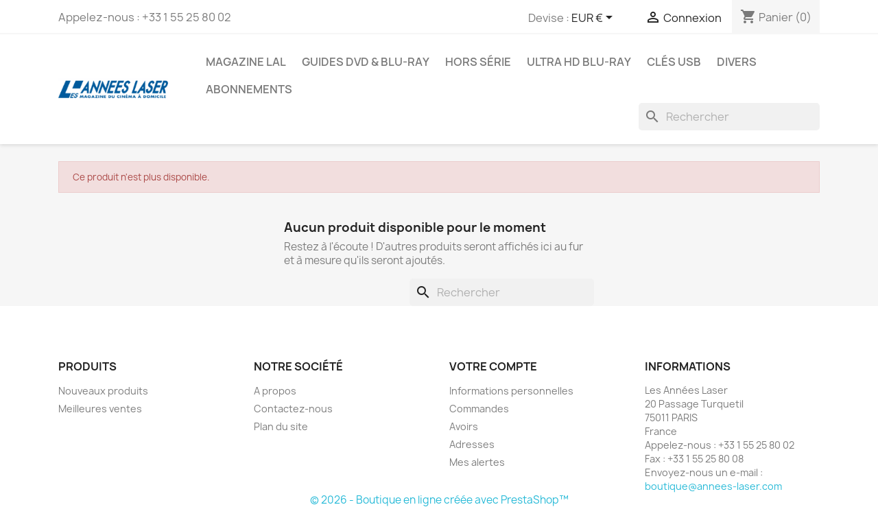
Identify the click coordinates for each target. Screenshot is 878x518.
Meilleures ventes (100, 408)
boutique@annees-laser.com (713, 486)
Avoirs (463, 426)
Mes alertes (477, 462)
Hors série (478, 61)
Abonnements (249, 89)
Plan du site (281, 426)
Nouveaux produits (103, 390)
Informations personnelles (511, 390)
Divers (737, 61)
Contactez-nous (293, 408)
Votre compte (493, 366)
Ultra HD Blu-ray (579, 61)
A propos (275, 390)
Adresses (472, 444)
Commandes (479, 408)
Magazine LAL (246, 61)
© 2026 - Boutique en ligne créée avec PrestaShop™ (439, 500)
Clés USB (674, 61)
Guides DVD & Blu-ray (365, 61)
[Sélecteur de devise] (594, 18)
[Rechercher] (729, 116)
